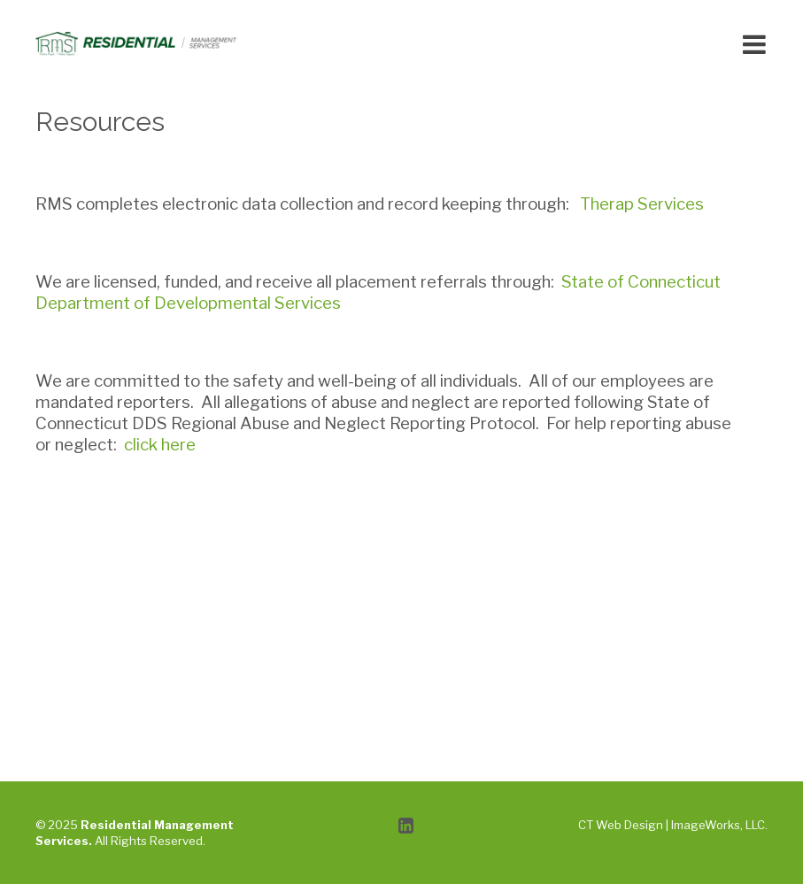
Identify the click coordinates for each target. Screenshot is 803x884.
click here (160, 444)
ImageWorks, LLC (718, 825)
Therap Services (642, 204)
